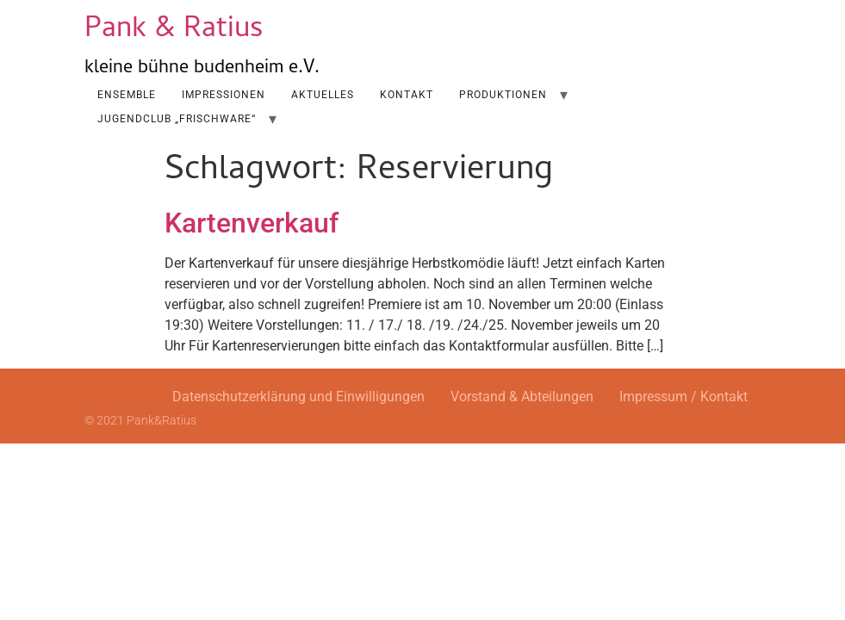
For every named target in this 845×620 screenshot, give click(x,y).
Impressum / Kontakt (683, 396)
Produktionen (503, 95)
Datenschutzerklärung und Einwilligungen (298, 396)
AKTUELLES (322, 95)
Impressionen (223, 95)
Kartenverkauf (252, 223)
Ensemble (126, 95)
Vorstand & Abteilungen (521, 396)
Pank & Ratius (174, 30)
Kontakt (406, 95)
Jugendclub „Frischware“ (176, 119)
